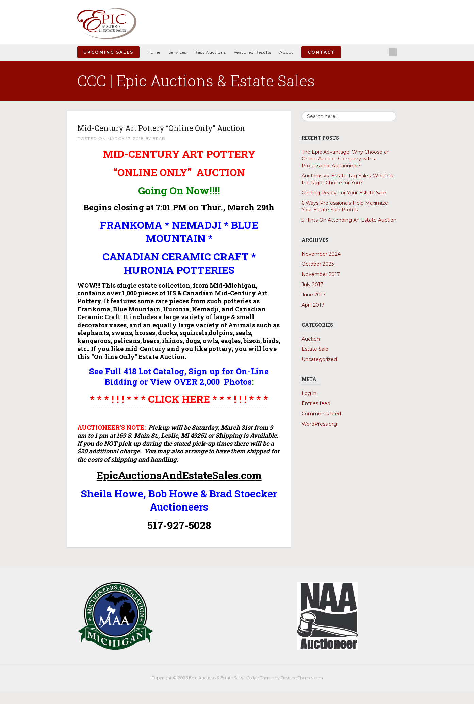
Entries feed (315, 403)
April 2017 (312, 305)
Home (154, 52)
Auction (310, 339)
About (286, 52)
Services (177, 52)
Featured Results (253, 52)
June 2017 (313, 295)
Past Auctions (210, 52)
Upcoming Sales (108, 52)
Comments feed (321, 414)
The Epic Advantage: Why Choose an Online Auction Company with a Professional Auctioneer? (345, 159)
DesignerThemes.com (302, 690)
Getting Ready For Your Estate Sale (343, 193)
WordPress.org (319, 424)
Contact (321, 52)
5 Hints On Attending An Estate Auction (348, 220)
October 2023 (317, 264)
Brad (159, 150)
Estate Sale (314, 349)
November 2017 (320, 274)
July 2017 (312, 284)
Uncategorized (319, 359)
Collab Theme (260, 690)
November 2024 (321, 254)
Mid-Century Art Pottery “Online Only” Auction (164, 133)
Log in (308, 393)
